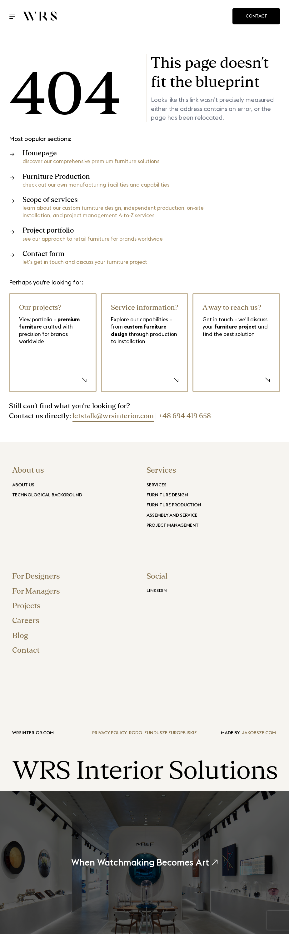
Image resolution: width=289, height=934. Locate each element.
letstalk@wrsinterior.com (113, 416)
